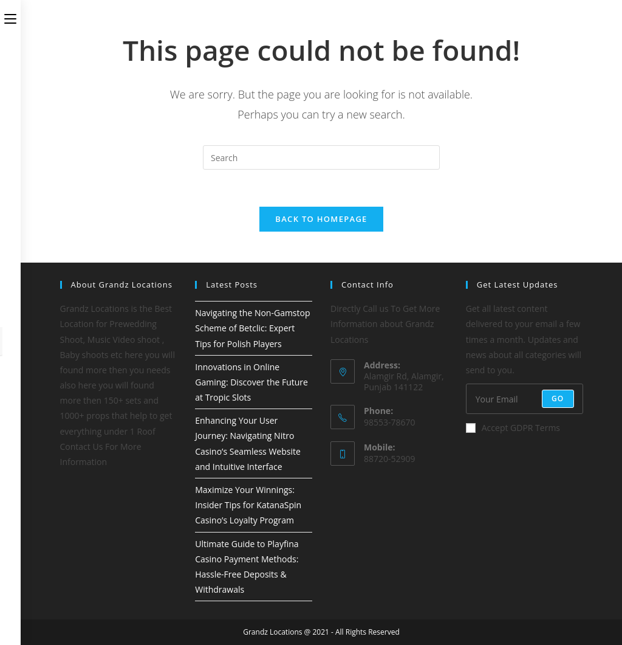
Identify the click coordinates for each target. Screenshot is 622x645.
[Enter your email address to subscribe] (524, 399)
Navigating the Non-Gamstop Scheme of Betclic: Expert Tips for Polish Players (252, 328)
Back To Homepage (321, 218)
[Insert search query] (321, 157)
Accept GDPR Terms (513, 427)
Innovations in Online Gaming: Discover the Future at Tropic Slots (251, 382)
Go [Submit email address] (558, 398)
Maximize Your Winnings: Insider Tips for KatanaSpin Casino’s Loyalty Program (248, 505)
